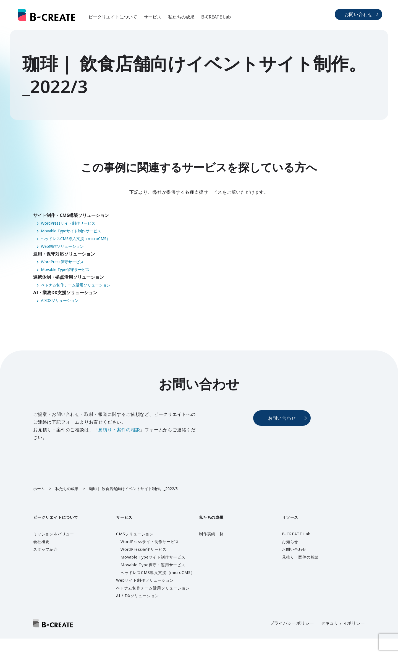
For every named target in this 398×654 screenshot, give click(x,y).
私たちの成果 (181, 17)
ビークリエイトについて (112, 17)
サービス (152, 17)
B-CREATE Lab (216, 17)
